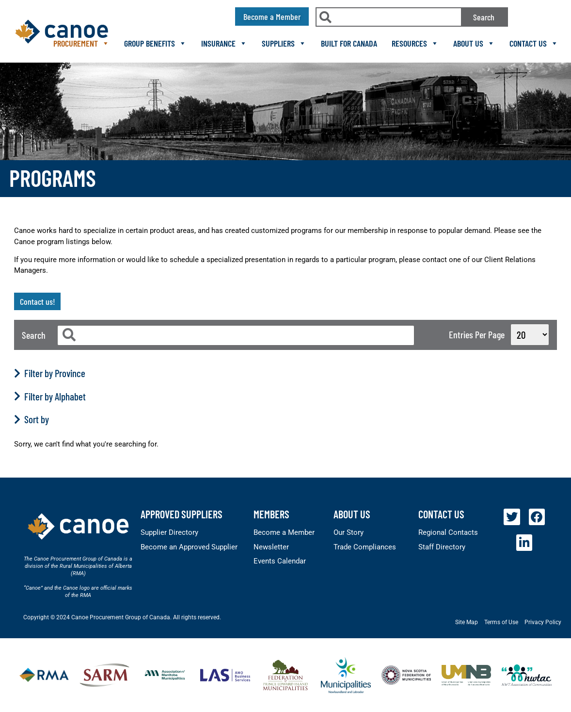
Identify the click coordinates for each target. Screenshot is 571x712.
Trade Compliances (364, 547)
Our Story (348, 532)
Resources (415, 43)
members (271, 514)
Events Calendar (280, 561)
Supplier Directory (169, 532)
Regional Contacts (448, 532)
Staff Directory (441, 547)
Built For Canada (349, 43)
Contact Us (533, 43)
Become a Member (284, 532)
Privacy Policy (542, 622)
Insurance (224, 43)
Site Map (466, 622)
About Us (474, 43)
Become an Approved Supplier (189, 547)
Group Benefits (155, 43)
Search (483, 17)
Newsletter (271, 547)
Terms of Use (501, 622)
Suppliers (284, 43)
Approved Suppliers (181, 514)
